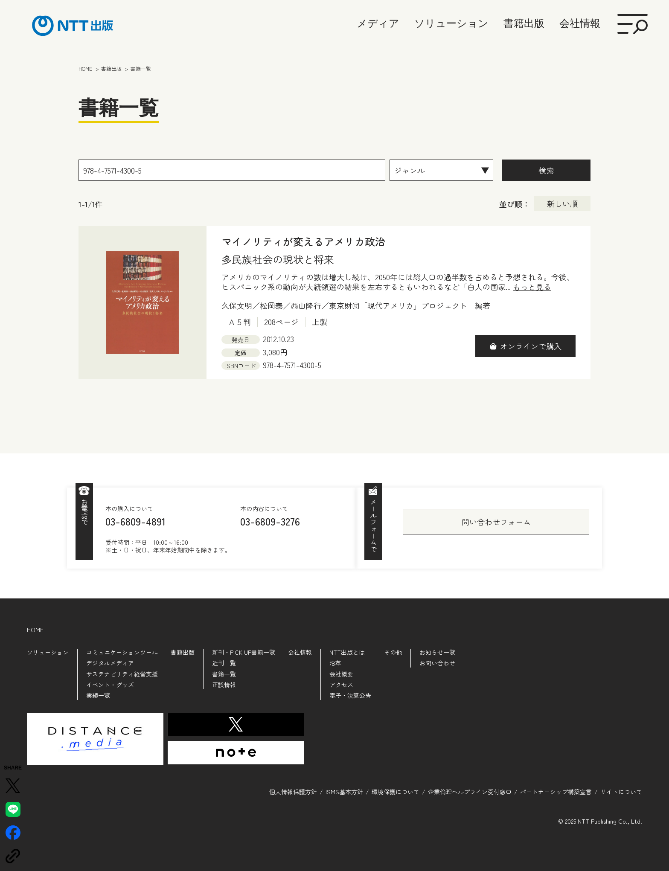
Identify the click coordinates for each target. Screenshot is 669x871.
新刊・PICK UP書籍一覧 (243, 652)
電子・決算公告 (350, 695)
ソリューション (451, 23)
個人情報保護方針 (293, 792)
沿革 (335, 663)
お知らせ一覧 (437, 652)
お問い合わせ (437, 663)
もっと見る (532, 287)
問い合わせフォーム (496, 521)
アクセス (341, 684)
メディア (378, 23)
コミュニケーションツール (122, 652)
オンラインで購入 (530, 345)
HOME (35, 629)
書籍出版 (523, 23)
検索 (546, 170)
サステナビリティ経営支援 (122, 674)
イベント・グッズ (110, 684)
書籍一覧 (224, 674)
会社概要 (341, 674)
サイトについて (621, 792)
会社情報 (579, 23)
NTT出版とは (347, 652)
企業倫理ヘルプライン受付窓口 (470, 792)
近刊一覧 (224, 663)
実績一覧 (98, 695)
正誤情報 (224, 684)
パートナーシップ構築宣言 (556, 792)
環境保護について (395, 792)
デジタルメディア (110, 663)
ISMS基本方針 (344, 792)
